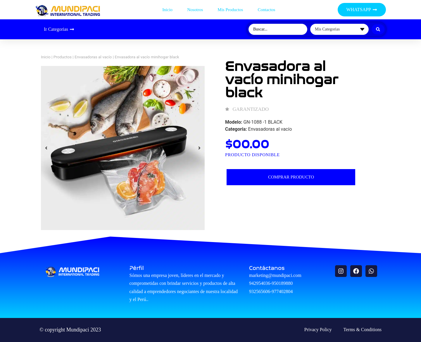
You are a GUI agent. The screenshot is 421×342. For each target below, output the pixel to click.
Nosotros (195, 9)
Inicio (167, 9)
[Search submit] (378, 29)
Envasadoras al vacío (93, 57)
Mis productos (230, 9)
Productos (63, 57)
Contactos (266, 9)
